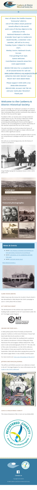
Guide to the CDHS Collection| (10, 369)
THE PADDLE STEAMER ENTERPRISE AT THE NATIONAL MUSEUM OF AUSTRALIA (20, 252)
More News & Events (8, 263)
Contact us (18, 476)
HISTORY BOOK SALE (16, 259)
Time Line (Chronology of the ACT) (24, 357)
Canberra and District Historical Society (20, 482)
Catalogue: (18, 191)
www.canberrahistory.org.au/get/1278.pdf (21, 73)
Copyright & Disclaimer (18, 479)
